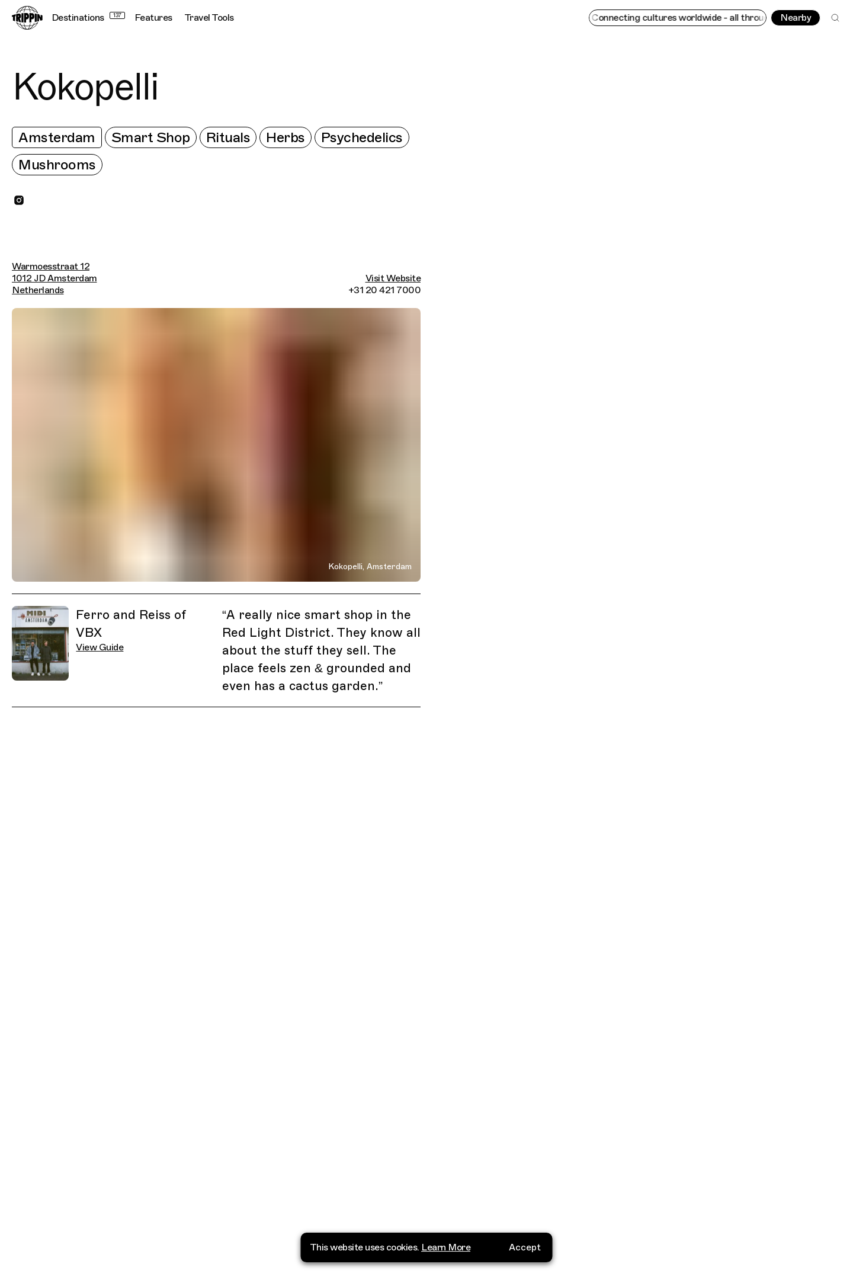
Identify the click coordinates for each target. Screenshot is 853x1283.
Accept (525, 1251)
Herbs (285, 137)
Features (153, 18)
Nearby (795, 18)
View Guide (99, 647)
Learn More (445, 1251)
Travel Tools (209, 18)
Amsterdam (56, 137)
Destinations (88, 18)
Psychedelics (362, 137)
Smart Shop (150, 137)
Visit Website (393, 278)
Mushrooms (57, 165)
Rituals (228, 137)
